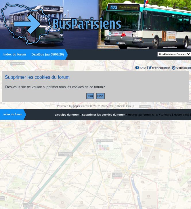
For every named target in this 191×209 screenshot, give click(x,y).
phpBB (77, 106)
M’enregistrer (161, 67)
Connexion (183, 67)
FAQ (143, 67)
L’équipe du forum (67, 114)
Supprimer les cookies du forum (103, 114)
